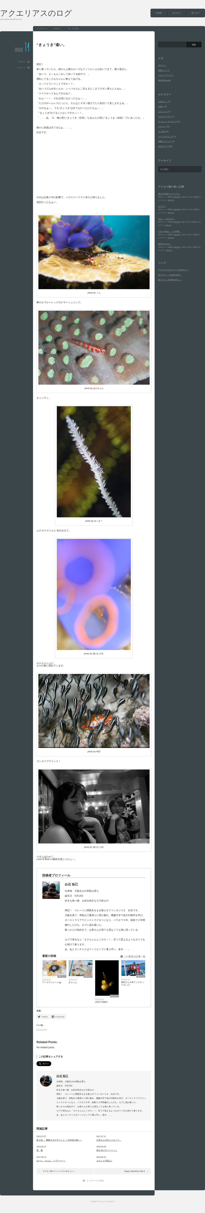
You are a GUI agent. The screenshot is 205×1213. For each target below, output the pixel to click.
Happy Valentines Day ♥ (134, 1171)
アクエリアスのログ (36, 13)
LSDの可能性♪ (101, 1002)
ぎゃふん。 (73, 982)
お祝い (161, 106)
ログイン (162, 65)
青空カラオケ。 (164, 244)
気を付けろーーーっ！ (106, 1150)
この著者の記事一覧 (132, 956)
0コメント (21, 68)
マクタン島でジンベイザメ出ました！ (59, 1171)
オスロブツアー (164, 116)
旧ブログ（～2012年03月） (170, 275)
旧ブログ (177, 13)
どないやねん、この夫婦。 (169, 231)
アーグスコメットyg (51, 982)
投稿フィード (164, 70)
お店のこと (163, 102)
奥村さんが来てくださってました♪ (132, 983)
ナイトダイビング (165, 136)
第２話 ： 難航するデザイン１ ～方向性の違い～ (59, 1140)
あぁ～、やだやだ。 (166, 219)
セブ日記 (162, 131)
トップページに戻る (95, 1180)
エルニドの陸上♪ (104, 1161)
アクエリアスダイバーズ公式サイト (173, 270)
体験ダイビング (164, 141)
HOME (159, 13)
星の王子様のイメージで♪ (169, 194)
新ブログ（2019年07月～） (170, 280)
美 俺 (39, 1150)
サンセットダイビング (167, 122)
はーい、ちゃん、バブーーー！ (51, 1161)
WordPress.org (164, 80)
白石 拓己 (62, 1076)
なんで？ (162, 206)
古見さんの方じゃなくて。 (108, 1140)
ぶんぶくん (163, 111)
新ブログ (195, 13)
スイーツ (162, 126)
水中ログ (22, 62)
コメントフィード (165, 75)
